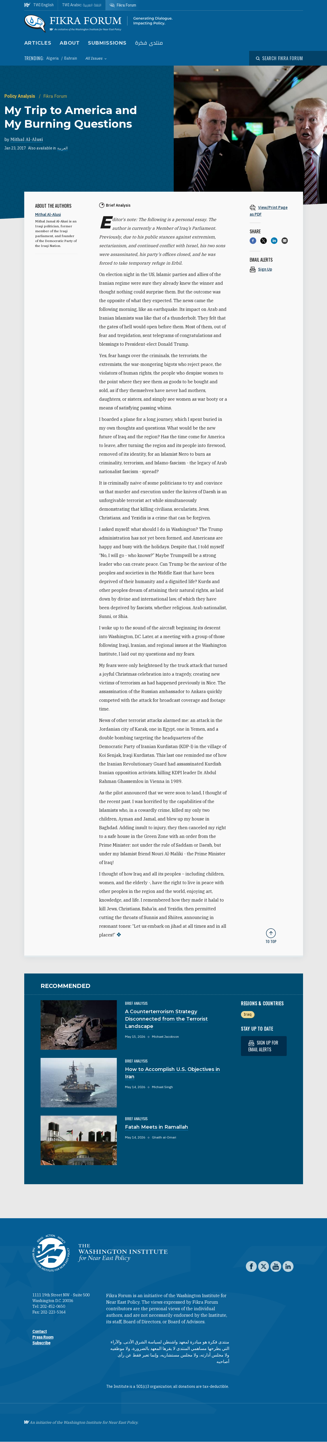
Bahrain (70, 58)
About (70, 43)
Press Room (42, 1337)
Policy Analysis (20, 96)
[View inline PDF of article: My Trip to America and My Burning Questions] (271, 210)
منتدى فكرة (149, 43)
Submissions (107, 43)
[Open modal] (279, 58)
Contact (39, 1331)
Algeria (53, 58)
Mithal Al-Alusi (26, 139)
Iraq (248, 1014)
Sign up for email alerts (263, 1046)
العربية (62, 148)
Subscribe (41, 1342)
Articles (37, 43)
